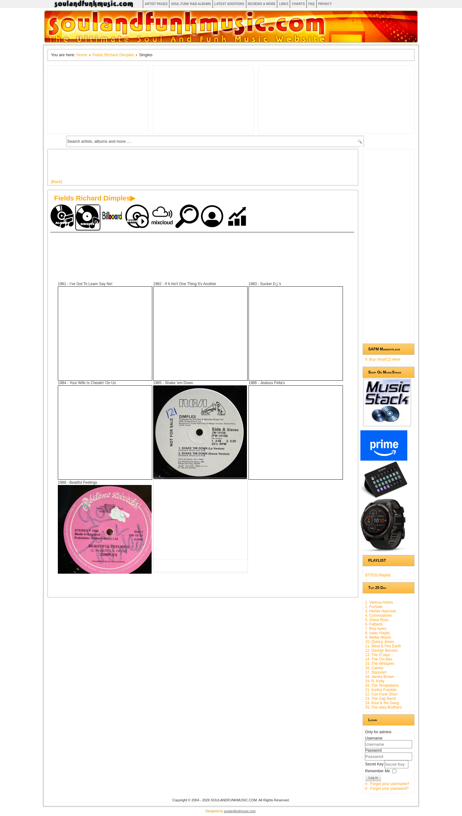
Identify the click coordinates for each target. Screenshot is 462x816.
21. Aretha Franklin (381, 690)
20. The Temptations (382, 685)
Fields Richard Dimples (113, 54)
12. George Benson (381, 650)
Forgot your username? (389, 784)
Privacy (325, 4)
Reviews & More (262, 4)
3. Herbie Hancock (380, 611)
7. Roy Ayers (375, 628)
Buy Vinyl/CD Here (384, 359)
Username (373, 738)
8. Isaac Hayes (377, 633)
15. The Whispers (379, 663)
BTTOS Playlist (377, 575)
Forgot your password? (389, 788)
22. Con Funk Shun (381, 694)
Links (283, 4)
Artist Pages (156, 4)
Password (373, 750)
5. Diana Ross (377, 620)
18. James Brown (379, 677)
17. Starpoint (375, 672)
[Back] (56, 181)
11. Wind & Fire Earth (383, 646)
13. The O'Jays (377, 655)
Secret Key (374, 764)
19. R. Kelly (374, 681)
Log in (373, 777)
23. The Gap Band (380, 698)
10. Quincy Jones (379, 642)
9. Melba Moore (378, 637)
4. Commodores (378, 615)
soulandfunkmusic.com (240, 811)
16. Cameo (374, 668)
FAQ (311, 4)
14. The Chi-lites (378, 659)
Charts (298, 4)
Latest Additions (229, 4)
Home (81, 54)
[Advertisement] (165, 166)
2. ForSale (373, 607)
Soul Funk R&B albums (191, 4)
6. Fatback (374, 624)
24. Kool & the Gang (382, 703)
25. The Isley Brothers (383, 707)
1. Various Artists (379, 602)
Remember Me (377, 771)
